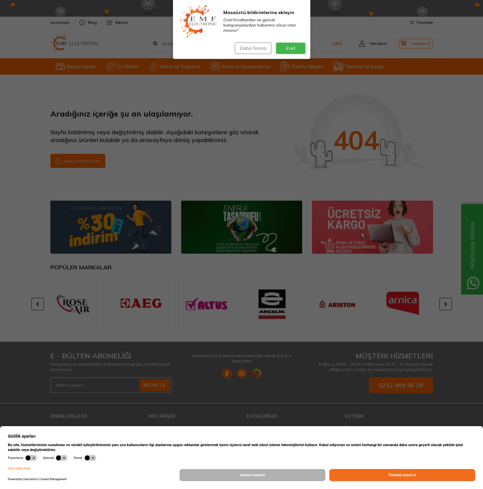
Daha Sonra (253, 48)
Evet (290, 48)
